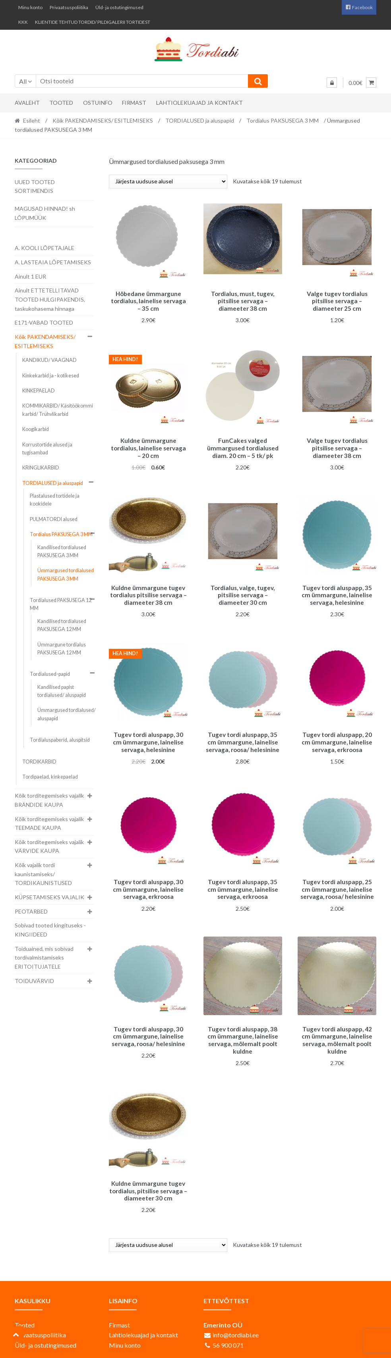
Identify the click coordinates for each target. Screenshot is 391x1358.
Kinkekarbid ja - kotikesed (50, 376)
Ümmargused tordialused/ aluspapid (66, 714)
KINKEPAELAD (38, 391)
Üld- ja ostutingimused (119, 7)
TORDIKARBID (39, 762)
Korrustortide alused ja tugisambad (47, 449)
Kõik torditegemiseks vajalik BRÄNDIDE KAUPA (49, 800)
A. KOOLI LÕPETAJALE (44, 247)
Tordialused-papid (50, 674)
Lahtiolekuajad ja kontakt (199, 102)
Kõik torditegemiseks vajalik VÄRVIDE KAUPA (49, 846)
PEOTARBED (31, 911)
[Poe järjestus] (168, 182)
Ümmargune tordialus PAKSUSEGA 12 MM (61, 649)
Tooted (61, 102)
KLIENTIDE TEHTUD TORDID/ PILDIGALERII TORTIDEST (92, 22)
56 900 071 (228, 1336)
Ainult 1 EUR (30, 276)
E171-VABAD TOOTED (44, 322)
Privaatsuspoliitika (69, 7)
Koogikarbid (35, 429)
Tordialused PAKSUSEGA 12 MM (60, 604)
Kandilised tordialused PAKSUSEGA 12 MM (61, 625)
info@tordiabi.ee (236, 1326)
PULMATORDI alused (53, 519)
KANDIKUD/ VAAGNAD (49, 360)
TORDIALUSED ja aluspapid (199, 120)
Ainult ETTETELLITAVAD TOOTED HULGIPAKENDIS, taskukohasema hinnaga (50, 299)
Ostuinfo (97, 102)
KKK (23, 22)
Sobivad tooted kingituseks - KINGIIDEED (50, 930)
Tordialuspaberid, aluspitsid (60, 740)
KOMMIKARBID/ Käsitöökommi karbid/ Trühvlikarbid (57, 410)
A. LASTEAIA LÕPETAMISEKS (53, 262)
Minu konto (30, 7)
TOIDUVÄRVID (34, 980)
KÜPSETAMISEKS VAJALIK (49, 897)
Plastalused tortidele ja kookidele (54, 500)
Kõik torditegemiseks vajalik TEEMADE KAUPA (49, 823)
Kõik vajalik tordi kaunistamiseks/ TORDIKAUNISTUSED (43, 874)
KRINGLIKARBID (40, 468)
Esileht (31, 120)
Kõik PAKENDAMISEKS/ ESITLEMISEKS (102, 120)
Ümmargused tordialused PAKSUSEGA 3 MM (65, 574)
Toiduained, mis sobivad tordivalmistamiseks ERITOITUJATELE (44, 957)
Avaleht (27, 102)
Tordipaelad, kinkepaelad (50, 777)
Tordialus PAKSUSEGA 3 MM (282, 120)
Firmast (134, 102)
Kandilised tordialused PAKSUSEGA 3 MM (61, 551)
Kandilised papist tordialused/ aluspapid (61, 691)
